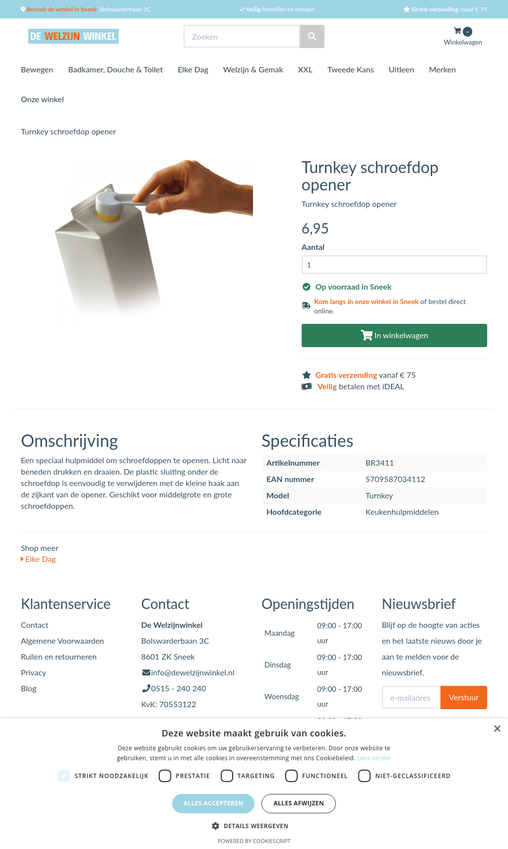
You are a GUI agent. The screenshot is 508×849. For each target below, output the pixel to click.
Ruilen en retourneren (59, 656)
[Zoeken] (312, 36)
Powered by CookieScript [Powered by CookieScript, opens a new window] (254, 841)
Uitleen (401, 69)
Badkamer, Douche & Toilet (115, 69)
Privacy (33, 672)
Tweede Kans (350, 69)
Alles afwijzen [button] (298, 803)
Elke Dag (193, 69)
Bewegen (37, 69)
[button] (253, 825)
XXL (305, 69)
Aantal (313, 246)
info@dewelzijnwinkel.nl (193, 672)
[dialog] (254, 784)
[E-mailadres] (411, 697)
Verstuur (464, 697)
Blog (28, 688)
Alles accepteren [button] (214, 803)
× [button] (497, 729)
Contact (34, 624)
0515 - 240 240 (178, 688)
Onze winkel (42, 99)
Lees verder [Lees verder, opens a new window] (374, 758)
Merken (442, 69)
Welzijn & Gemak (253, 69)
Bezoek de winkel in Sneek (61, 9)
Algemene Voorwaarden (62, 640)
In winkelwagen (394, 335)
